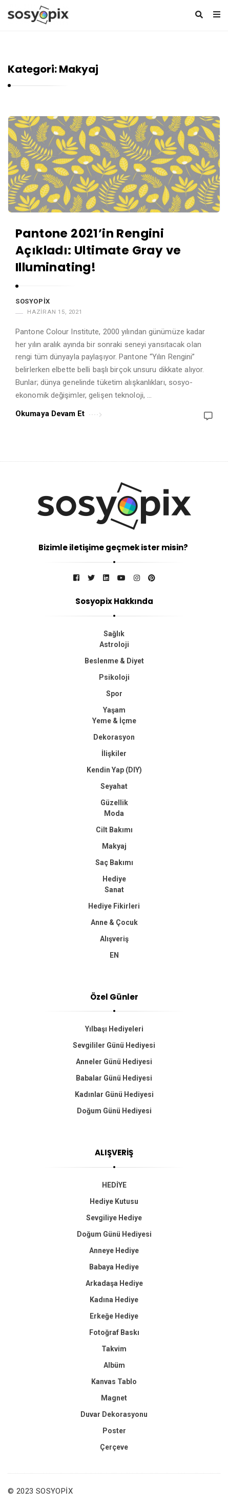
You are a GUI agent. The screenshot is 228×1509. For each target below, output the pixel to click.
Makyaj (114, 846)
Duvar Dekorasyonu (114, 1414)
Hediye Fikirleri (114, 906)
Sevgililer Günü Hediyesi (114, 1045)
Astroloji (114, 644)
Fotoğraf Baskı (114, 1332)
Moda (114, 813)
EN (114, 955)
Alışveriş (114, 939)
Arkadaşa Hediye (114, 1283)
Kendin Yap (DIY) (114, 770)
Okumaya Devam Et (58, 412)
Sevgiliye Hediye (114, 1218)
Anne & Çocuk (114, 922)
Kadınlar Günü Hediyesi (114, 1094)
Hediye (114, 879)
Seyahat (114, 786)
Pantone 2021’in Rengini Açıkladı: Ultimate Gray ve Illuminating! (98, 250)
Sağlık (114, 634)
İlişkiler (114, 753)
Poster (114, 1431)
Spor (114, 693)
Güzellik (114, 803)
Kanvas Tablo (114, 1381)
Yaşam (114, 710)
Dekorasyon (114, 737)
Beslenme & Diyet (114, 661)
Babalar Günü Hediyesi (114, 1078)
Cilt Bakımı (114, 830)
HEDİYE (114, 1185)
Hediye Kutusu (114, 1201)
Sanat (114, 890)
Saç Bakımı (114, 862)
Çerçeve (114, 1447)
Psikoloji (114, 677)
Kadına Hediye (114, 1300)
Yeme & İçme (114, 721)
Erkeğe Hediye (114, 1316)
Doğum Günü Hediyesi (114, 1111)
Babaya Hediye (114, 1267)
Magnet (114, 1398)
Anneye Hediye (114, 1250)
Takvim (114, 1349)
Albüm (114, 1365)
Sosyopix (32, 301)
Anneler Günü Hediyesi (114, 1062)
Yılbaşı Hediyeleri (114, 1029)
